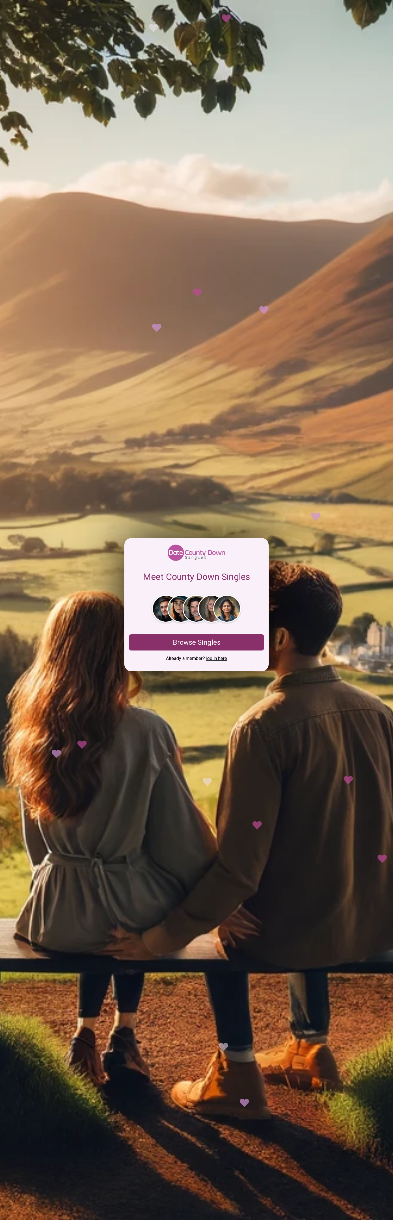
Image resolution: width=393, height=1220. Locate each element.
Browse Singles (196, 642)
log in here (216, 658)
